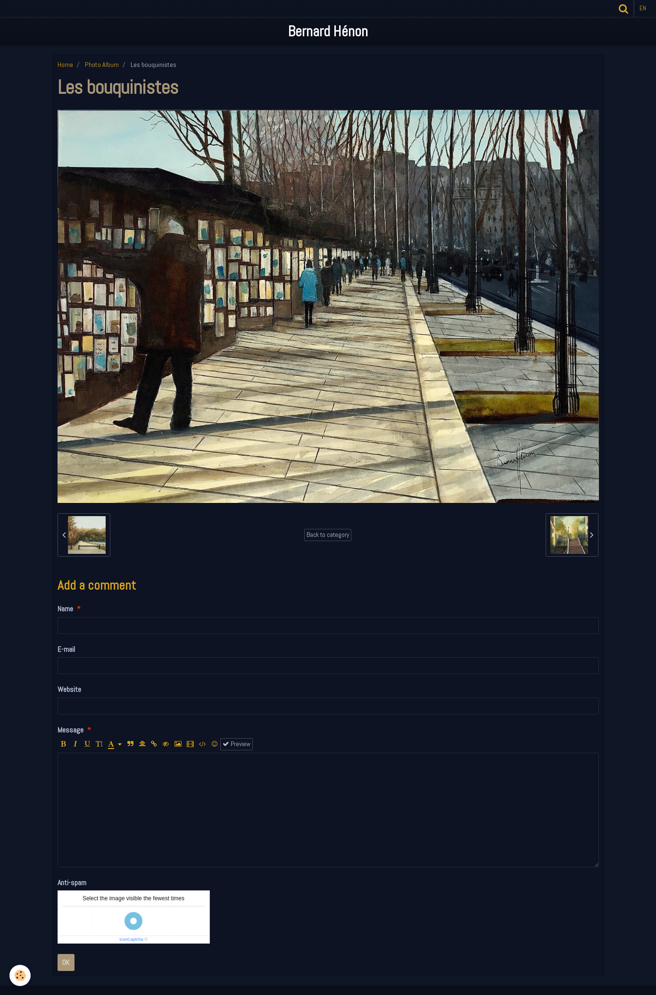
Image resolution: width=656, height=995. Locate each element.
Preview (236, 744)
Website (69, 689)
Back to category (328, 535)
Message (70, 730)
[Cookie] (20, 975)
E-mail (66, 649)
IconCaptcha (131, 939)
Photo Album (102, 64)
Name (65, 609)
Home (65, 64)
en (642, 8)
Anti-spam (72, 883)
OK (66, 962)
